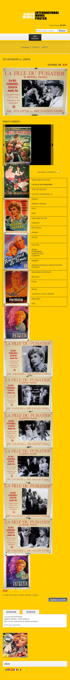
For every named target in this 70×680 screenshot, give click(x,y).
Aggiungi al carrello (58, 599)
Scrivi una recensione (12, 625)
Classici (35, 47)
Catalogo (25, 47)
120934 (44, 47)
